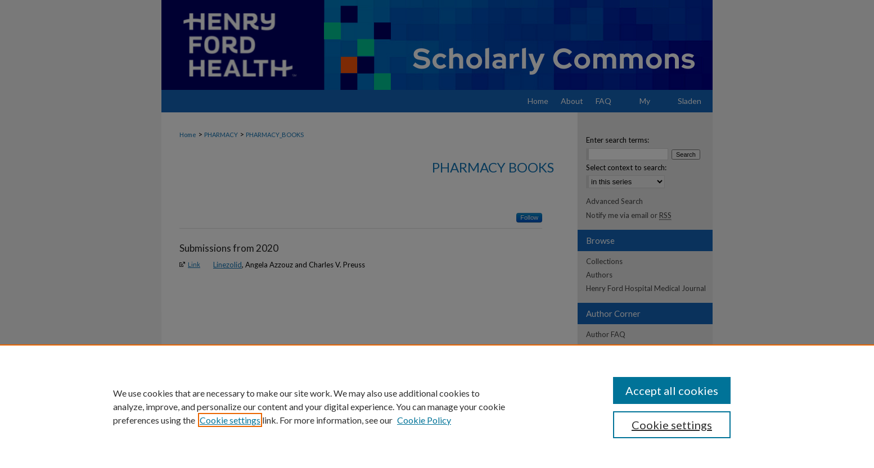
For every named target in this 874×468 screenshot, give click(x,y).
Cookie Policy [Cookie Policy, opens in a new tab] (424, 420)
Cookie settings (230, 420)
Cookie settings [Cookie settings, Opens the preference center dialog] (672, 424)
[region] (437, 406)
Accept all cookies (671, 390)
